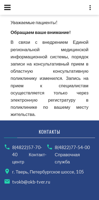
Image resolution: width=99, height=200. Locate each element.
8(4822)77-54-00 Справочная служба (72, 154)
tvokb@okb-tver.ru (31, 182)
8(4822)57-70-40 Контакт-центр (29, 154)
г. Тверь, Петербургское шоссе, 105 (48, 172)
